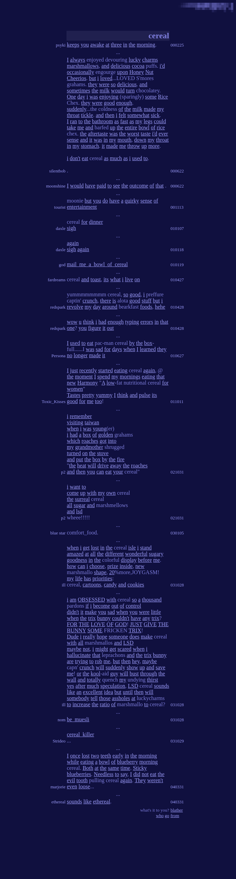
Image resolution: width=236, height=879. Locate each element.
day (81, 97)
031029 (177, 741)
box (148, 343)
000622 (177, 170)
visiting (75, 422)
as (116, 121)
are (70, 661)
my (160, 109)
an (79, 692)
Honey (136, 72)
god (62, 264)
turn (130, 90)
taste (145, 134)
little (156, 612)
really (89, 636)
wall (71, 680)
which (73, 441)
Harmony (87, 383)
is (114, 300)
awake (97, 45)
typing (132, 322)
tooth (82, 780)
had (102, 322)
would (117, 90)
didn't (73, 612)
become (101, 606)
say (123, 774)
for (84, 222)
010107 (177, 228)
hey (135, 661)
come (73, 493)
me (80, 127)
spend (103, 376)
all (69, 505)
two (95, 756)
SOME (94, 630)
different (114, 554)
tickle (87, 115)
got (103, 441)
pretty (88, 395)
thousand (152, 600)
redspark (57, 307)
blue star (57, 532)
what (115, 279)
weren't (155, 780)
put (79, 459)
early (118, 756)
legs (148, 121)
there (105, 300)
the (132, 45)
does (134, 636)
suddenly (76, 109)
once (75, 756)
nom (61, 719)
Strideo (59, 741)
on (137, 279)
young (99, 428)
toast (95, 279)
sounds (161, 686)
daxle (60, 228)
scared (124, 649)
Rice (163, 97)
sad (99, 349)
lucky (135, 60)
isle (132, 548)
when (129, 349)
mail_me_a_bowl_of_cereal (97, 264)
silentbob (57, 170)
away (116, 465)
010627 (177, 355)
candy (110, 584)
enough (124, 103)
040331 (177, 786)
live (129, 279)
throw (133, 146)
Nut (149, 72)
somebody (78, 698)
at (107, 45)
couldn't (120, 618)
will (92, 465)
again (73, 243)
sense (73, 140)
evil (71, 780)
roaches (90, 441)
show (132, 667)
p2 (63, 472)
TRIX (135, 630)
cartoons (92, 584)
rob (98, 661)
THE (84, 624)
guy (114, 673)
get (86, 548)
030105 (177, 532)
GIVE (150, 624)
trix (91, 618)
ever (163, 134)
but (92, 78)
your (118, 472)
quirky (132, 201)
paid (101, 186)
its (106, 279)
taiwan (92, 422)
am (73, 600)
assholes (121, 698)
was (93, 97)
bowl (143, 127)
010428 (177, 307)
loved (106, 78)
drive (103, 465)
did (136, 774)
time (125, 768)
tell (94, 698)
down (140, 140)
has (87, 578)
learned (148, 349)
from (175, 815)
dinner (96, 222)
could (160, 121)
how (71, 566)
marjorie (57, 786)
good (109, 103)
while (73, 762)
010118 (177, 249)
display (128, 560)
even (72, 786)
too (98, 401)
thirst (152, 680)
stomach (90, 146)
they (93, 84)
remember (81, 416)
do (105, 201)
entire (131, 127)
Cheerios (76, 78)
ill (63, 584)
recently (88, 370)
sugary (156, 554)
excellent (93, 692)
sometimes (78, 90)
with (92, 493)
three (116, 45)
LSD (128, 643)
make (91, 612)
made (150, 109)
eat (85, 158)
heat (81, 465)
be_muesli (78, 719)
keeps (73, 45)
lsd (79, 511)
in (125, 45)
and (105, 66)
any (146, 618)
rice (161, 127)
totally (94, 680)
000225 (177, 45)
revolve (75, 307)
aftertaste (98, 134)
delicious (120, 66)
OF (110, 624)
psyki (60, 45)
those (104, 698)
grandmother (89, 447)
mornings (130, 376)
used (137, 158)
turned (74, 453)
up (112, 127)
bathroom (102, 121)
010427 (177, 279)
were (104, 84)
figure (94, 328)
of (120, 109)
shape (100, 572)
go (167, 815)
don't (75, 158)
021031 (177, 472)
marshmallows (83, 66)
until (128, 692)
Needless (104, 774)
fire (120, 459)
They (140, 780)
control (133, 606)
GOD (121, 624)
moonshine (55, 186)
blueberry (127, 762)
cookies (136, 584)
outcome (139, 186)
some (151, 97)
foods (146, 307)
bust (134, 673)
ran (73, 121)
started (105, 370)
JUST (136, 624)
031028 (177, 584)
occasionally (80, 72)
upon (122, 72)
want (75, 487)
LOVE (98, 624)
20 (112, 572)
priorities (102, 578)
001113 (177, 207)
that (160, 186)
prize (112, 566)
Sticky (140, 768)
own (111, 493)
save (160, 667)
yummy (104, 395)
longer (81, 355)
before (145, 560)
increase (81, 704)
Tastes (73, 395)
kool (95, 673)
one (71, 328)
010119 (177, 264)
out (110, 328)
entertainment (82, 207)
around (109, 307)
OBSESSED (91, 600)
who (159, 815)
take (71, 127)
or (79, 673)
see (116, 186)
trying (81, 661)
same (113, 768)
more (154, 146)
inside (126, 566)
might (101, 649)
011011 (177, 401)
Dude (73, 636)
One (71, 97)
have (90, 186)
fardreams (56, 279)
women (75, 389)
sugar (80, 505)
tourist (59, 207)
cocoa (138, 66)
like (71, 692)
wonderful (136, 554)
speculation (112, 686)
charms (150, 60)
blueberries (79, 774)
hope (102, 636)
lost (95, 548)
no (69, 355)
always (77, 60)
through (148, 673)
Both (88, 768)
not (86, 649)
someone (118, 636)
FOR (72, 624)
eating (121, 370)
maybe (74, 649)
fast (124, 121)
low (110, 383)
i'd (162, 66)
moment (84, 376)
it (90, 140)
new (71, 383)
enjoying (108, 97)
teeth (106, 756)
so (113, 84)
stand (146, 548)
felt (122, 115)
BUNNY (76, 630)
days (117, 349)
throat (73, 115)
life (78, 578)
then (110, 115)
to (80, 121)
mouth (124, 140)
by (132, 343)
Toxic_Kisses (53, 401)
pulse (144, 395)
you (84, 45)
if (87, 606)
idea (108, 692)
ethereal (58, 801)
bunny (103, 618)
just (74, 370)
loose (84, 786)
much (116, 158)
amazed (75, 554)
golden (105, 435)
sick (155, 115)
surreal (82, 499)
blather (177, 810)
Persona (58, 355)
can (100, 472)
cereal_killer (80, 734)
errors (147, 322)
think (88, 322)
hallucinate (79, 655)
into (112, 441)
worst (133, 134)
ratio (104, 704)
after (80, 686)
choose (96, 566)
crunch (90, 300)
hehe (160, 307)
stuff (146, 300)
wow (72, 322)
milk (104, 90)
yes (70, 686)
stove (102, 453)
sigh (71, 228)
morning (146, 45)
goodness (77, 560)
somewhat (138, 115)
